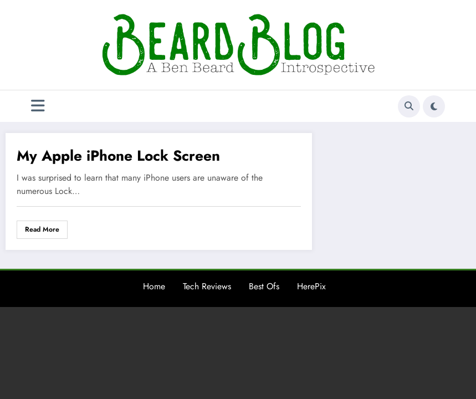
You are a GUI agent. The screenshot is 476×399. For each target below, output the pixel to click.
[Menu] (38, 106)
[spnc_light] (434, 106)
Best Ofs (264, 286)
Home (154, 286)
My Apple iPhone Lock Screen (118, 155)
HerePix (311, 286)
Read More (42, 229)
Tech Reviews (207, 286)
